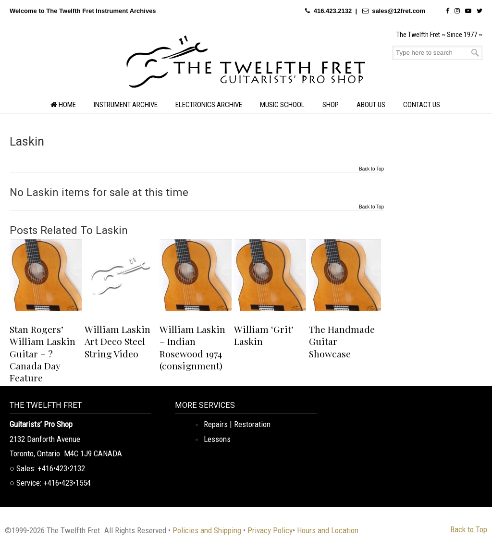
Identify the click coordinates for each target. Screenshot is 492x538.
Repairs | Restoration (237, 424)
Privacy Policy (270, 530)
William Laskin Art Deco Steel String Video (117, 341)
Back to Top (371, 169)
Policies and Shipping (206, 530)
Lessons (217, 439)
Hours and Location (327, 530)
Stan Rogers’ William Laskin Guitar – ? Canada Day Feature (42, 353)
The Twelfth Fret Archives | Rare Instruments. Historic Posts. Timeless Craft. (246, 64)
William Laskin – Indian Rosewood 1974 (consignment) (192, 347)
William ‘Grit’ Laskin (264, 335)
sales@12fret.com (398, 10)
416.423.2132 (333, 10)
